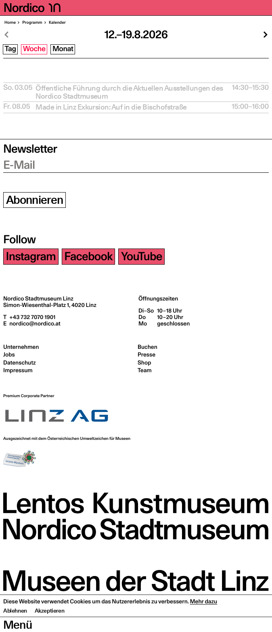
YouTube (141, 256)
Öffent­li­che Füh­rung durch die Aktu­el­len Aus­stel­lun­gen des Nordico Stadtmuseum (129, 92)
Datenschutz (19, 362)
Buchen (147, 347)
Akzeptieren (50, 626)
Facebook (88, 256)
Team (145, 370)
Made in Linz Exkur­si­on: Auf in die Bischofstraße (111, 107)
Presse (146, 354)
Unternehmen (21, 347)
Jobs (9, 354)
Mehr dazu (204, 617)
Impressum (18, 370)
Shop (144, 362)
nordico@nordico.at (34, 323)
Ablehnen (15, 626)
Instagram (31, 256)
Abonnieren (34, 200)
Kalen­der (57, 22)
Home (10, 22)
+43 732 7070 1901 (31, 317)
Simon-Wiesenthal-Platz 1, (49, 305)
